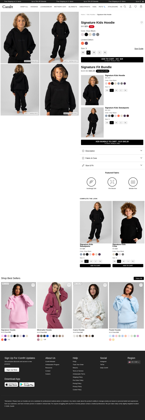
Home (83, 14)
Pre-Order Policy (78, 380)
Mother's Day (60, 7)
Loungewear (46, 7)
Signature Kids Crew (119, 245)
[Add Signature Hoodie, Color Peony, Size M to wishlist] (33, 285)
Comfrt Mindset (50, 361)
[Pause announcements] (143, 1)
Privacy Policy (77, 386)
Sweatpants (84, 7)
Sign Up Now (11, 370)
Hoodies (34, 7)
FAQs (74, 361)
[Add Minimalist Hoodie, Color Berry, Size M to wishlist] (69, 285)
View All (139, 278)
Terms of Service (78, 371)
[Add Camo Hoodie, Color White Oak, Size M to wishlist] (105, 285)
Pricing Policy (77, 383)
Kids (94, 7)
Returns (75, 368)
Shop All (24, 7)
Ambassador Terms (79, 374)
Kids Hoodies (91, 14)
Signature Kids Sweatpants (117, 108)
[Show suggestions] (134, 362)
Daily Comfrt (104, 368)
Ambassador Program (52, 364)
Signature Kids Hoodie (115, 75)
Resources (48, 368)
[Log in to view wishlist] (135, 6)
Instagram (103, 361)
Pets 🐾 (102, 7)
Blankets (73, 7)
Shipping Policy (77, 377)
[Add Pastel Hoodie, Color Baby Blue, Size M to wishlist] (141, 285)
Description (112, 151)
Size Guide (138, 49)
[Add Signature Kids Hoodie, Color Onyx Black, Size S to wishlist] (141, 22)
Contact (47, 371)
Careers (48, 374)
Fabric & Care (112, 158)
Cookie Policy (77, 390)
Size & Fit (112, 165)
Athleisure (113, 7)
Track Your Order (78, 364)
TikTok (102, 364)
